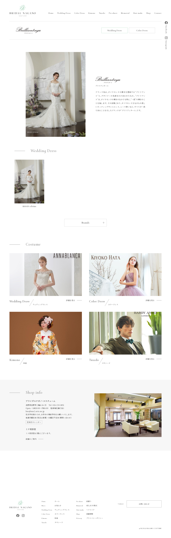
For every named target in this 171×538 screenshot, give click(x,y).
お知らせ (51, 505)
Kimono (91, 13)
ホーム (51, 501)
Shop (148, 13)
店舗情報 (84, 514)
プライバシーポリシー (89, 518)
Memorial (125, 13)
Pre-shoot (113, 13)
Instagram (166, 42)
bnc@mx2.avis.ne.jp (35, 411)
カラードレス (53, 514)
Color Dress (79, 13)
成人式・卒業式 (86, 505)
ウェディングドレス (55, 510)
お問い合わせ (144, 504)
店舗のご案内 (31, 439)
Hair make (138, 13)
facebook (166, 27)
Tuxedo (102, 13)
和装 (50, 518)
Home (50, 13)
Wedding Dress (64, 13)
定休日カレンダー (34, 422)
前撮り (83, 501)
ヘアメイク (85, 510)
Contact (158, 13)
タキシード (52, 522)
